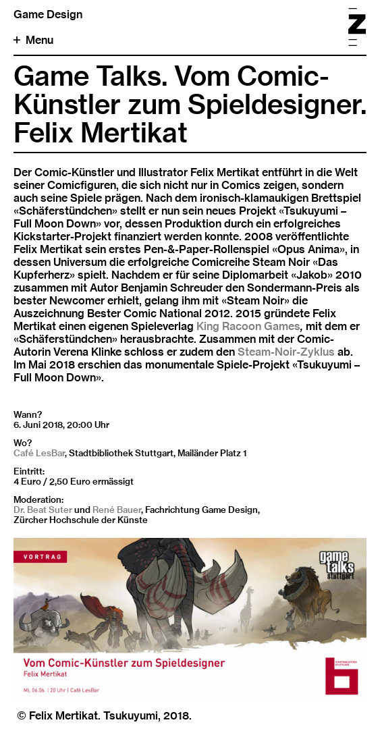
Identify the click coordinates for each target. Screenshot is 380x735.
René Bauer (116, 509)
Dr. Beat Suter (42, 509)
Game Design (47, 14)
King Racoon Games (248, 326)
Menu (33, 40)
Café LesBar (39, 452)
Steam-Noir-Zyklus (286, 352)
